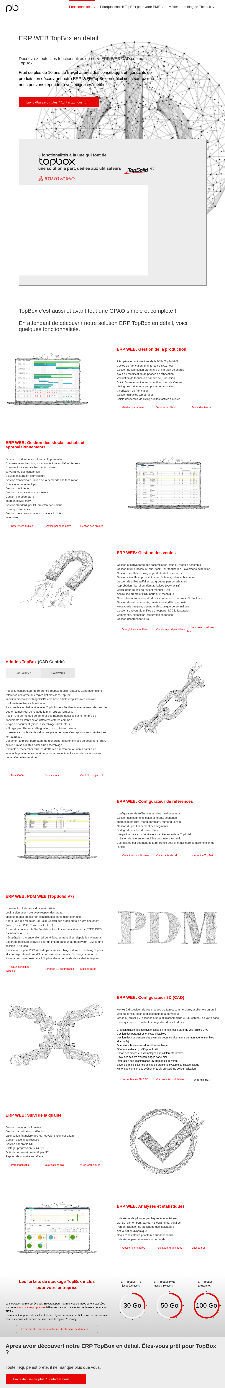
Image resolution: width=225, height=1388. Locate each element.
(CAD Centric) (51, 661)
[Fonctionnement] (46, 1379)
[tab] (23, 673)
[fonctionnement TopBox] (59, 102)
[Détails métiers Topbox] (203, 1080)
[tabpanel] (57, 724)
